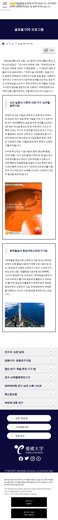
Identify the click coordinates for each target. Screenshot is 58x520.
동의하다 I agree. (29, 502)
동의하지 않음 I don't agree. (29, 513)
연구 (12, 43)
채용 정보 (20, 435)
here (9, 493)
